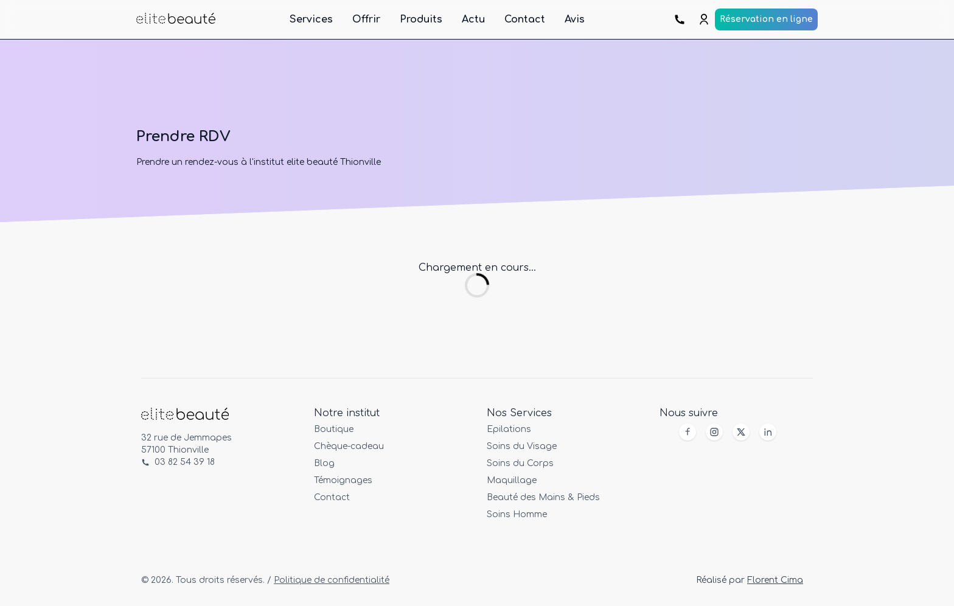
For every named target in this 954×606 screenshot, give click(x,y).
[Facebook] (687, 432)
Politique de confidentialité (331, 580)
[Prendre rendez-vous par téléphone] (681, 19)
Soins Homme (517, 514)
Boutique (333, 429)
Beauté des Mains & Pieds (543, 497)
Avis (575, 19)
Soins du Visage (522, 446)
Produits (421, 19)
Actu (473, 19)
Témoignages (343, 480)
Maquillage (512, 480)
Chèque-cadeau (349, 446)
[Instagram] (714, 432)
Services (311, 19)
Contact (524, 19)
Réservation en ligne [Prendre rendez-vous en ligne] (766, 19)
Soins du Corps (520, 463)
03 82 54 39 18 (178, 462)
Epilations (509, 429)
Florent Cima (775, 580)
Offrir (366, 19)
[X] (741, 432)
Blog (324, 463)
